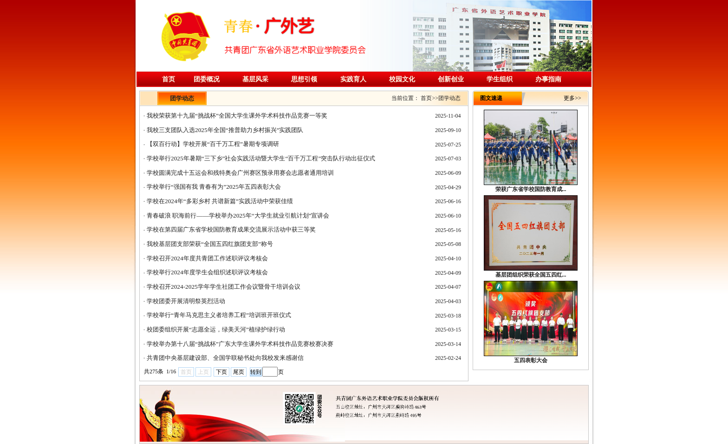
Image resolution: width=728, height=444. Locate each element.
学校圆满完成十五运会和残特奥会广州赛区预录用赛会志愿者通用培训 (240, 172)
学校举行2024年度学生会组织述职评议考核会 (207, 272)
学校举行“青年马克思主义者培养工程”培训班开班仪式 (219, 314)
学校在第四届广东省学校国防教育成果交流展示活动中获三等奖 (231, 229)
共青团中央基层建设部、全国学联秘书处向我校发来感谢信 (225, 357)
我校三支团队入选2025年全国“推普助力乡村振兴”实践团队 (225, 129)
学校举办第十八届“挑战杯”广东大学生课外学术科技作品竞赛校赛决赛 (240, 343)
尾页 (238, 372)
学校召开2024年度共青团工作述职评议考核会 (207, 258)
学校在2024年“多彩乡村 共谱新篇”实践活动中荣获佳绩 (220, 201)
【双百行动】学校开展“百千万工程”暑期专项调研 (213, 143)
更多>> (572, 98)
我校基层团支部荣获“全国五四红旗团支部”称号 (210, 243)
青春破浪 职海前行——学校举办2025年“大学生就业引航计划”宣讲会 (238, 215)
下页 (221, 372)
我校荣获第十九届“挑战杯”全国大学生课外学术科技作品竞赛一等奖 (237, 115)
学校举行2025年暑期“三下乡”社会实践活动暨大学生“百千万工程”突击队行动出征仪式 (261, 158)
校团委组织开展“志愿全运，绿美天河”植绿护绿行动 (216, 329)
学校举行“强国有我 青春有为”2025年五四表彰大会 (214, 186)
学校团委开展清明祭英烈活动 (186, 301)
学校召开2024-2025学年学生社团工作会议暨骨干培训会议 (223, 286)
